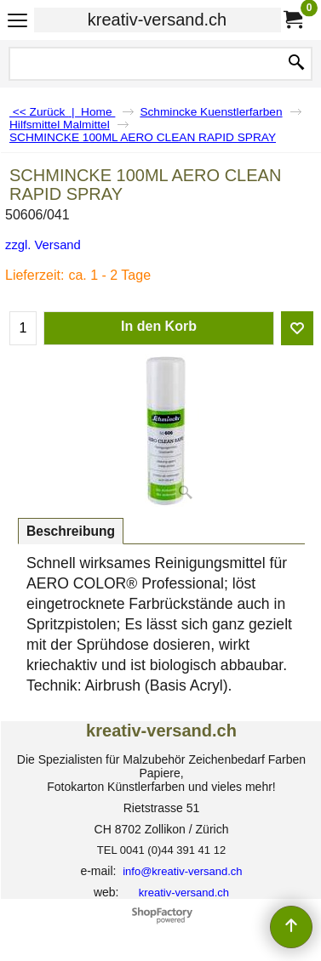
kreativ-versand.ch (157, 19)
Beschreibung (70, 531)
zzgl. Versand (43, 245)
